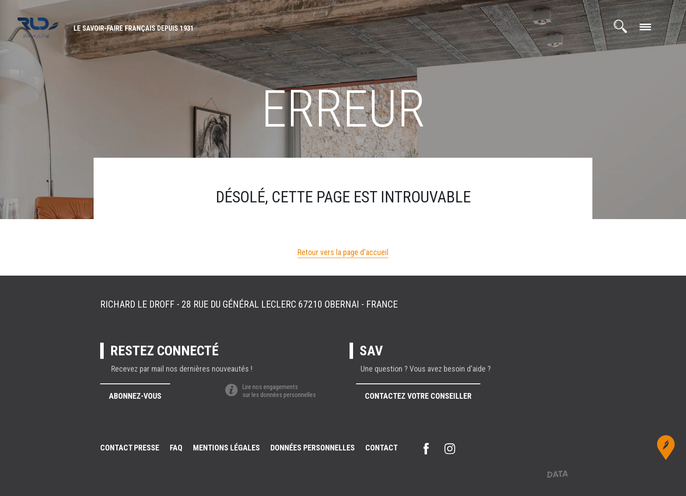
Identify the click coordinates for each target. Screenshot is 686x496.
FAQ (176, 447)
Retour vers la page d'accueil (343, 252)
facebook (426, 448)
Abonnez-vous (135, 395)
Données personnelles (312, 447)
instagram (449, 448)
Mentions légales (226, 447)
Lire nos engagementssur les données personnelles (270, 391)
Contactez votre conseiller (418, 395)
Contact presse (129, 447)
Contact (381, 447)
